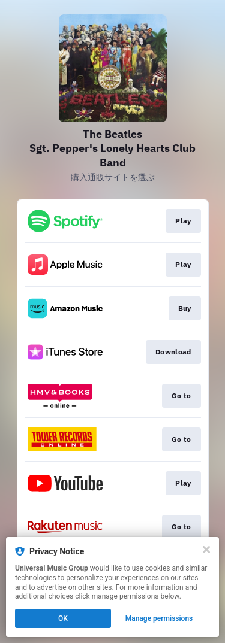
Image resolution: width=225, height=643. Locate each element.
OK (63, 618)
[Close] (206, 549)
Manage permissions (159, 618)
